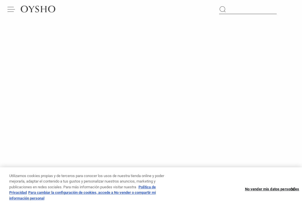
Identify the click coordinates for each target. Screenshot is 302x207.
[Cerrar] (292, 191)
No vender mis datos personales (272, 191)
